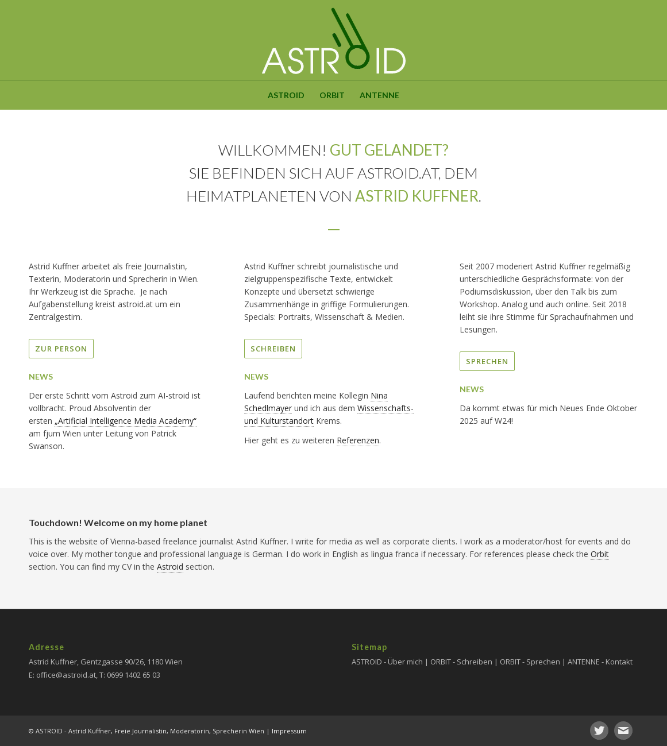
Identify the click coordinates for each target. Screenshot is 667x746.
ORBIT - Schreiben (461, 661)
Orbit (600, 553)
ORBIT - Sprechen (530, 661)
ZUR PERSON (61, 348)
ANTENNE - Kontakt (600, 661)
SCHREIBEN (273, 348)
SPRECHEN (487, 361)
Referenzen (358, 440)
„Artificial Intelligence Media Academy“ (125, 420)
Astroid (170, 566)
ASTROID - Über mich (387, 661)
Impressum (289, 730)
